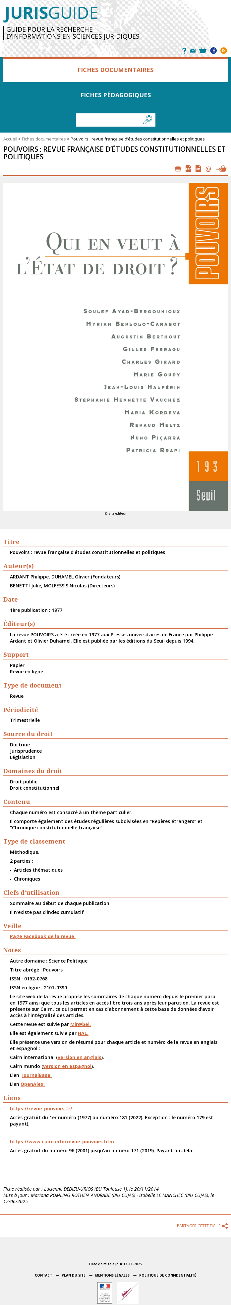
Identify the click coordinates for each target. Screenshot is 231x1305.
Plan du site (74, 1275)
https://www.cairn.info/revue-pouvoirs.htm (62, 1141)
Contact (43, 1275)
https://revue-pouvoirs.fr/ (41, 1108)
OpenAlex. (33, 1084)
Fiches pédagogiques (116, 95)
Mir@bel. (80, 1024)
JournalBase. (37, 1075)
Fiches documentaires (115, 70)
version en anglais (79, 1057)
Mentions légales (112, 1275)
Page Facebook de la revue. (43, 936)
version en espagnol (67, 1066)
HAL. (83, 1033)
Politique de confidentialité (167, 1275)
